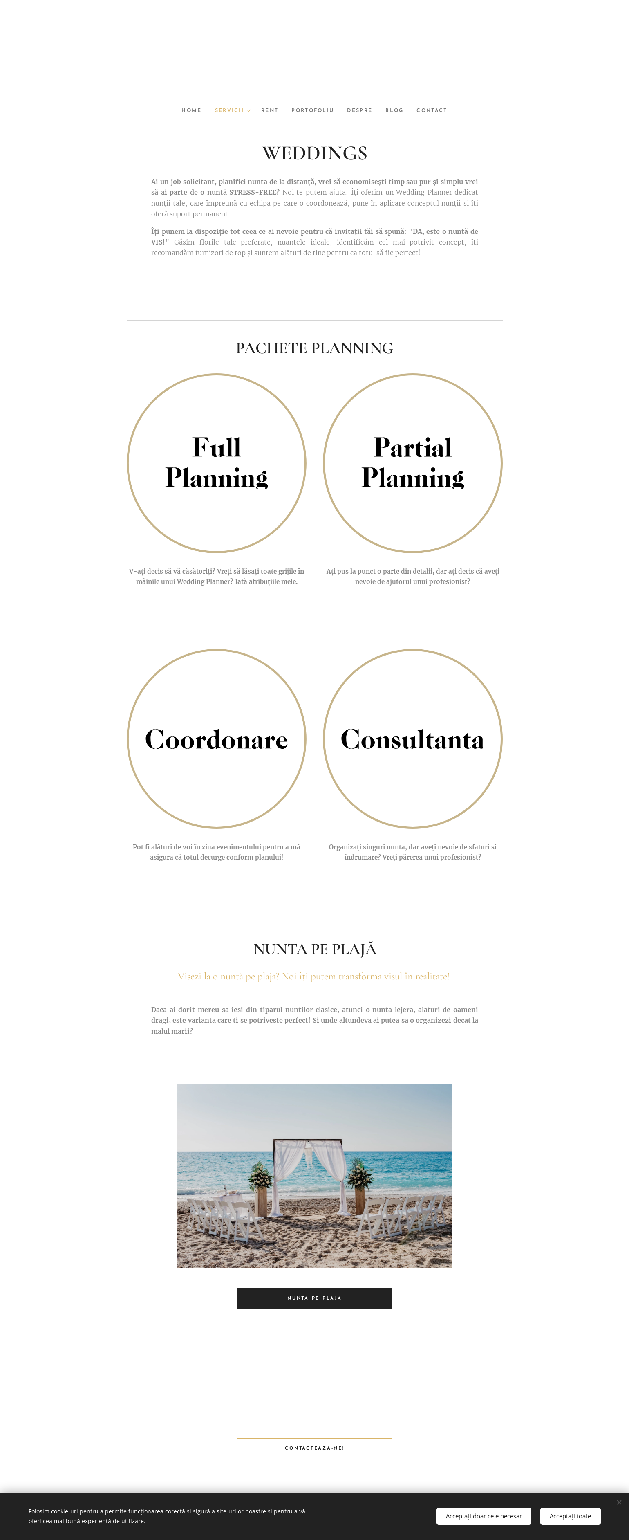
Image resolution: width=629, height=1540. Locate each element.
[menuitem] (188, 111)
